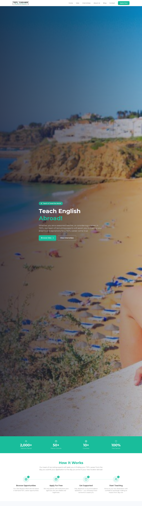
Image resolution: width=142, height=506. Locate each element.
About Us (97, 3)
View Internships (67, 238)
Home (71, 3)
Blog (104, 3)
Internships (86, 3)
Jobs (77, 3)
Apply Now (124, 3)
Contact (112, 3)
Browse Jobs (47, 238)
